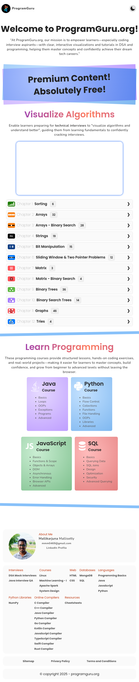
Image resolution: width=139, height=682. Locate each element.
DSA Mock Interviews (22, 575)
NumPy (13, 603)
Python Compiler (45, 618)
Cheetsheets (73, 603)
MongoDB (86, 575)
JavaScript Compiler (48, 633)
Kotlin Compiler (44, 628)
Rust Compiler (43, 649)
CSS (72, 580)
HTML (73, 575)
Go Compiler (42, 623)
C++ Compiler (43, 608)
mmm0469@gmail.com (56, 543)
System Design (49, 591)
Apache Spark (48, 585)
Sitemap (28, 661)
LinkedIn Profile (56, 548)
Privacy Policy (60, 661)
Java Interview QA (21, 580)
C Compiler (41, 603)
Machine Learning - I (53, 580)
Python (103, 591)
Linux (42, 575)
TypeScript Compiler (48, 638)
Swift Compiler (44, 643)
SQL (82, 580)
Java (101, 580)
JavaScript (105, 585)
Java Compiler (44, 613)
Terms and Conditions (101, 661)
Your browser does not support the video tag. (69, 168)
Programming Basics (112, 575)
